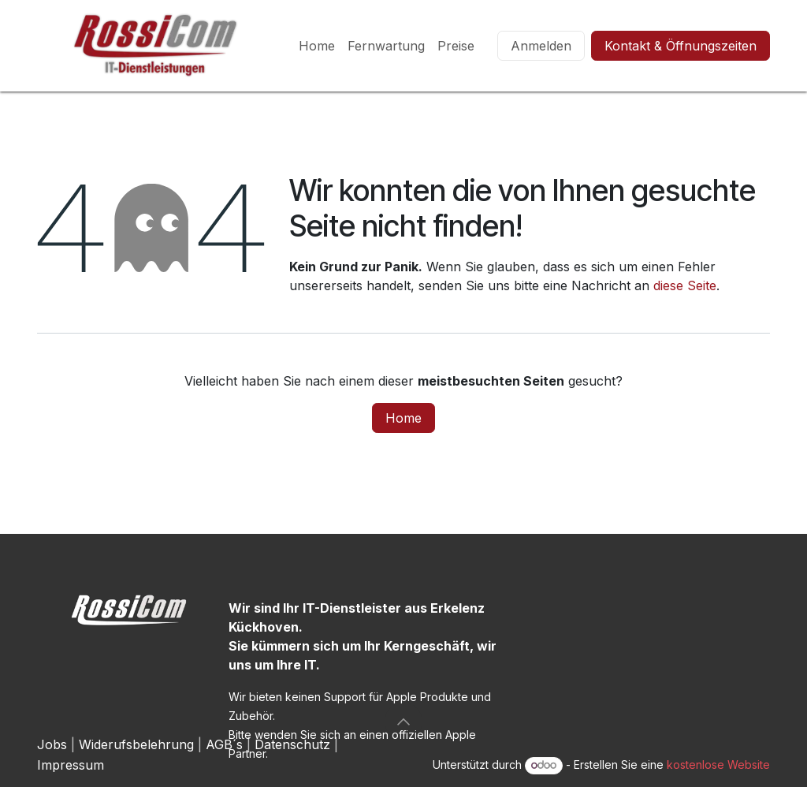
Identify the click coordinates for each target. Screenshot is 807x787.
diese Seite (684, 285)
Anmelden (541, 46)
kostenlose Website (718, 764)
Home (403, 418)
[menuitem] (316, 46)
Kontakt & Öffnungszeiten (680, 46)
